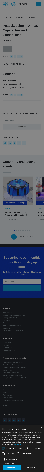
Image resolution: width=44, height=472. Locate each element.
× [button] (41, 427)
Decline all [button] (32, 467)
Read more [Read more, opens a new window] (17, 444)
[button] (22, 463)
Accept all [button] (11, 467)
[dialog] (22, 236)
